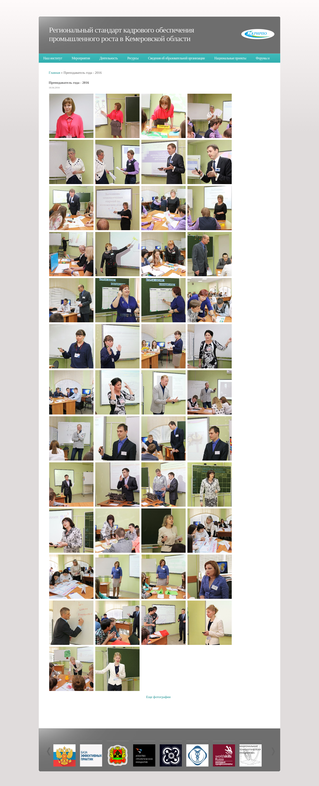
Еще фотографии (158, 697)
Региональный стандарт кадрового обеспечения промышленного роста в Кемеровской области (121, 34)
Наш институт (52, 58)
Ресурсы (132, 58)
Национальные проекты (230, 58)
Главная (54, 72)
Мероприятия (81, 58)
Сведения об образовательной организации (176, 58)
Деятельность (108, 58)
